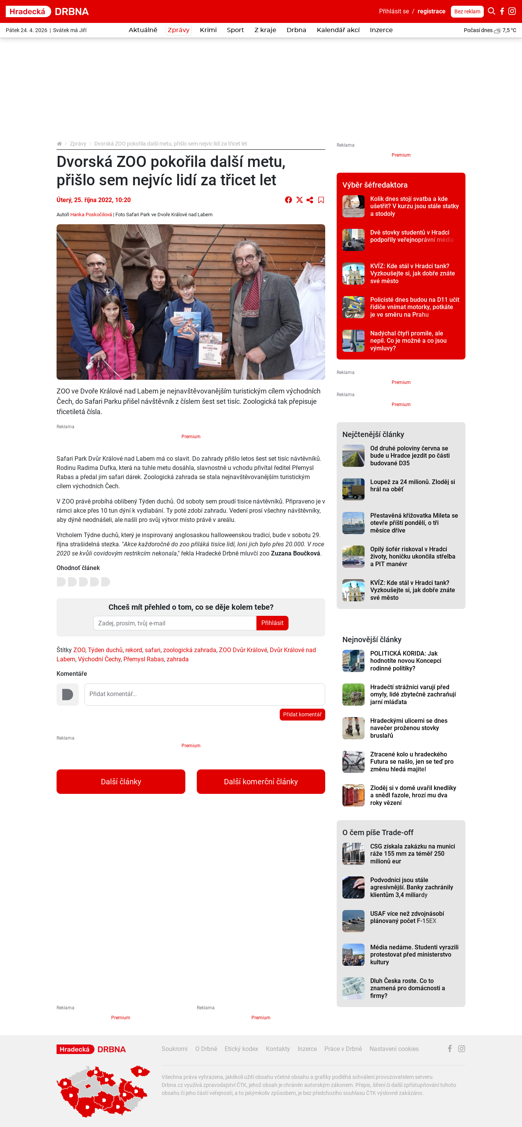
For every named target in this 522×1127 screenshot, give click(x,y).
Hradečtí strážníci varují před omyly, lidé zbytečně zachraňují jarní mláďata (413, 694)
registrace (432, 11)
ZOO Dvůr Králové (243, 650)
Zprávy (78, 144)
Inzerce (381, 30)
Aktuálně (143, 30)
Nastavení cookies (394, 1049)
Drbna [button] (296, 30)
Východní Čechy (99, 659)
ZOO (79, 650)
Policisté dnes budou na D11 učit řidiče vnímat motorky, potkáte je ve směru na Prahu (414, 307)
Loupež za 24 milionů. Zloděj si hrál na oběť (412, 485)
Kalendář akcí (338, 30)
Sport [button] (235, 30)
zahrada (178, 659)
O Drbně (206, 1049)
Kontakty (278, 1049)
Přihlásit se (394, 11)
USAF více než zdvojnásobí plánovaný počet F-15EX (407, 917)
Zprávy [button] (179, 30)
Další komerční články (261, 781)
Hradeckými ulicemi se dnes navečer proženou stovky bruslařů (408, 728)
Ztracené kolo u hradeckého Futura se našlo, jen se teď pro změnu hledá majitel (412, 762)
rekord (133, 650)
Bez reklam (467, 11)
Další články (121, 781)
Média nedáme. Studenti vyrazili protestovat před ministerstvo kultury (414, 955)
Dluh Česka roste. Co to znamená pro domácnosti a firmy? (407, 988)
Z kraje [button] (265, 30)
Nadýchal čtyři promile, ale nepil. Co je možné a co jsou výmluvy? (408, 341)
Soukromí (175, 1049)
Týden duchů (105, 650)
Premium (191, 436)
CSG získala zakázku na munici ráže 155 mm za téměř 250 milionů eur (412, 854)
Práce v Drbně (343, 1049)
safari (152, 650)
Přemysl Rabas (143, 659)
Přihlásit (272, 623)
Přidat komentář (302, 714)
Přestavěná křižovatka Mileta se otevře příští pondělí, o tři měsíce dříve (414, 523)
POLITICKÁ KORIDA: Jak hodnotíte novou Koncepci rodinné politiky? (405, 661)
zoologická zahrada (189, 650)
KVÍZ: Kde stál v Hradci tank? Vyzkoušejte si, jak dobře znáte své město (412, 273)
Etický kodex (241, 1049)
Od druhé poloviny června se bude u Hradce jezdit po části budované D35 (410, 456)
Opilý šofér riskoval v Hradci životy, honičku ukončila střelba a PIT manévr (413, 557)
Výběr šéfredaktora (375, 184)
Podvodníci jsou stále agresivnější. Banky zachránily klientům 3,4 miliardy (411, 887)
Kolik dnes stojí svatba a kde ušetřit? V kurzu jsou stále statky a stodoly (414, 206)
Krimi (208, 30)
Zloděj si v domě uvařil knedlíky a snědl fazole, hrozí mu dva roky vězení (413, 795)
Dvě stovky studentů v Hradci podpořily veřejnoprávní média (412, 236)
